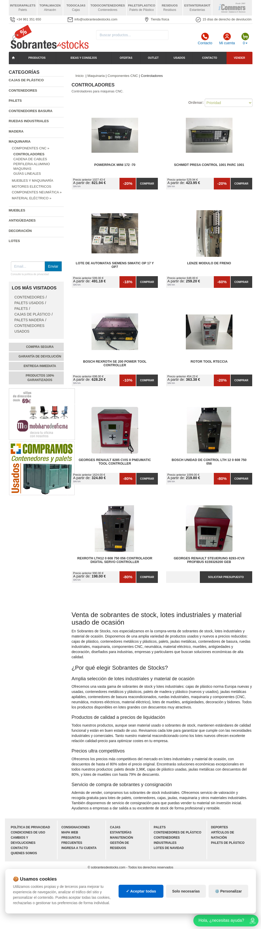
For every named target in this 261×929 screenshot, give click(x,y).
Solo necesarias (186, 891)
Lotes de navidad (169, 848)
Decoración (20, 231)
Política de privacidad (30, 827)
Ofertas (126, 57)
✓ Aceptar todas (141, 891)
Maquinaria (20, 141)
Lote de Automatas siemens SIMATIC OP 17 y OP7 (115, 265)
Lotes (14, 241)
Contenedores (23, 90)
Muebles (17, 210)
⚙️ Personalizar (228, 891)
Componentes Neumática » (37, 192)
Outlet (153, 57)
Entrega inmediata (40, 366)
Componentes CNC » (30, 148)
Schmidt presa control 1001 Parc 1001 (209, 165)
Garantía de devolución (39, 356)
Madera (16, 131)
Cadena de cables (30, 159)
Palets (15, 101)
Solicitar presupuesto (226, 577)
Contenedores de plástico (177, 832)
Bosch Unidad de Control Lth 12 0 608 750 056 (209, 461)
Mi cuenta (227, 39)
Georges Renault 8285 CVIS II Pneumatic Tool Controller (115, 461)
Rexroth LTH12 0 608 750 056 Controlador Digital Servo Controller (114, 560)
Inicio (79, 76)
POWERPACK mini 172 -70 (115, 165)
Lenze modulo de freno (209, 263)
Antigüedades (22, 220)
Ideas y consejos (83, 57)
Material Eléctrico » (31, 198)
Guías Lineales (27, 173)
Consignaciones (75, 827)
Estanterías (120, 832)
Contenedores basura (31, 111)
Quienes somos (24, 853)
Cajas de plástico (26, 80)
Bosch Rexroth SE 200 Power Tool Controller (115, 363)
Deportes (219, 827)
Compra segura (40, 347)
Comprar (147, 183)
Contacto (205, 39)
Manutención (121, 837)
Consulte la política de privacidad (30, 274)
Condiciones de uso (28, 832)
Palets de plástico (227, 843)
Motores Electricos (31, 186)
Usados (179, 57)
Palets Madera (29, 320)
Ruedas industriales (29, 121)
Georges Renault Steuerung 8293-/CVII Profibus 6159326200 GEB (209, 560)
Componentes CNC (123, 76)
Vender (239, 57)
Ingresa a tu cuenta (79, 848)
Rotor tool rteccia (209, 361)
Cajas (115, 827)
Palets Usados (29, 303)
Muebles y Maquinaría (32, 180)
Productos (37, 57)
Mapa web (69, 832)
